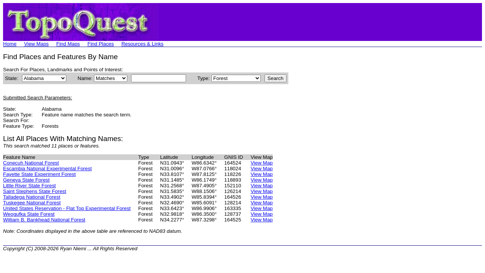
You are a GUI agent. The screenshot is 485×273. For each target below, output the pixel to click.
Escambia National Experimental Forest (47, 168)
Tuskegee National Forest (32, 203)
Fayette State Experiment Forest (39, 174)
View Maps (36, 44)
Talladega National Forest (31, 197)
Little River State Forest (29, 185)
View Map (261, 163)
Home (10, 44)
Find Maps (68, 44)
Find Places (101, 44)
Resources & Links (142, 44)
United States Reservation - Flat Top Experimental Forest (67, 208)
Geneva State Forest (26, 180)
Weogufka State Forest (29, 214)
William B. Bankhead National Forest (44, 220)
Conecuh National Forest (31, 163)
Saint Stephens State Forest (34, 191)
